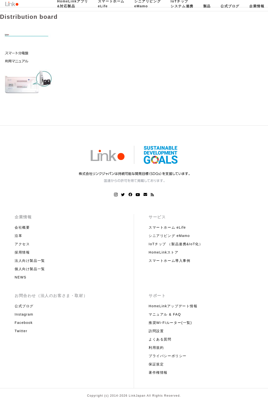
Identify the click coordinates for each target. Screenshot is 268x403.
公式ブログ (229, 6)
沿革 (18, 236)
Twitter (21, 331)
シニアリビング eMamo (169, 236)
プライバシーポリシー (168, 356)
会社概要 (22, 227)
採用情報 (22, 252)
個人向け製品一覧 (30, 269)
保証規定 (156, 364)
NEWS (20, 277)
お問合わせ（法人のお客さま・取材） (51, 296)
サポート (157, 296)
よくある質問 (160, 339)
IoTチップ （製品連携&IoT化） (176, 244)
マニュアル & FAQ (165, 314)
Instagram (24, 314)
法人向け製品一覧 (30, 261)
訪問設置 (156, 331)
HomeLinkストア (164, 252)
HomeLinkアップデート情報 (173, 306)
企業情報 (23, 217)
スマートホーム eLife (167, 227)
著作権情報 (158, 372)
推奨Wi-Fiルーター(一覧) (170, 323)
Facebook (24, 323)
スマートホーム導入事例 (170, 261)
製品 (207, 6)
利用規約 (156, 348)
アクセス (22, 244)
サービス (157, 217)
